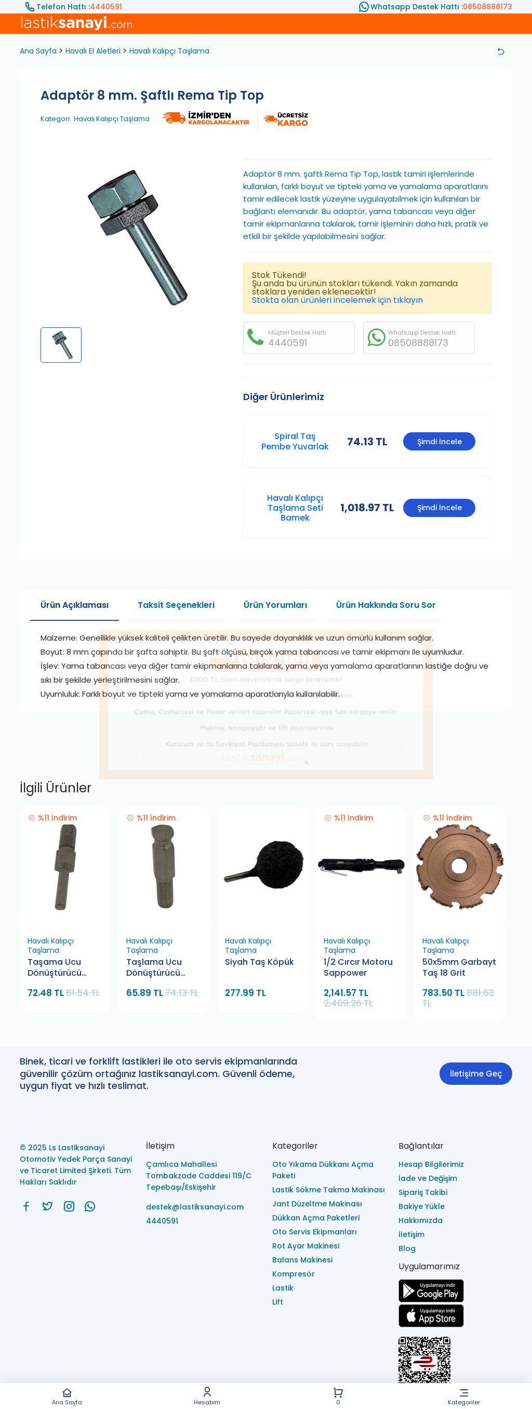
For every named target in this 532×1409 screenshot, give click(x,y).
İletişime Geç (476, 1073)
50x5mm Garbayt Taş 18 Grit (459, 967)
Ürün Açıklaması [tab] (75, 605)
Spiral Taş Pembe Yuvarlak (295, 441)
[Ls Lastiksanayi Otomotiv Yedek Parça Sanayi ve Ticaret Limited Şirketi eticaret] (455, 1369)
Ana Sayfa (67, 1396)
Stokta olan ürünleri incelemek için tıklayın (337, 300)
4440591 (106, 7)
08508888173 (487, 7)
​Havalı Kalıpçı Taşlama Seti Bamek (295, 508)
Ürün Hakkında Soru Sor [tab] (386, 605)
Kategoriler (464, 1396)
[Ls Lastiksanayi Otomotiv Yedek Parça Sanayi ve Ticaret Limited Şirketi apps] (431, 1325)
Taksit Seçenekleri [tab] (176, 605)
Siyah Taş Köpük (259, 962)
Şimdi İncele (439, 441)
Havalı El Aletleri (93, 51)
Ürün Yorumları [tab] (275, 605)
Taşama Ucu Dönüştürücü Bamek (55, 968)
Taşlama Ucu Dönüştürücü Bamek (154, 968)
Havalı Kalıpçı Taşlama (169, 51)
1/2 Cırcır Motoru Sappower (358, 967)
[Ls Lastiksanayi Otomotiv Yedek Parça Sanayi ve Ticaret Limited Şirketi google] (431, 1300)
